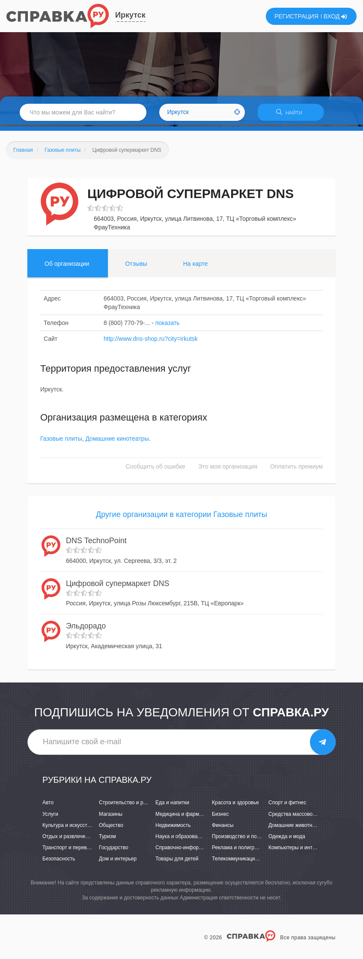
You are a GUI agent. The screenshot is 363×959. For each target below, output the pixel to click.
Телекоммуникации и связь (244, 860)
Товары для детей (176, 860)
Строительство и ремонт (128, 804)
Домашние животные (293, 827)
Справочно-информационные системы (201, 849)
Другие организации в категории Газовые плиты (181, 515)
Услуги (50, 815)
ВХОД (335, 16)
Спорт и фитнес (287, 804)
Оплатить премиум (296, 467)
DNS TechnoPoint (96, 542)
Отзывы (136, 265)
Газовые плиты (61, 439)
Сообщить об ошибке (155, 467)
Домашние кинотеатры (117, 439)
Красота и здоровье (235, 804)
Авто (48, 804)
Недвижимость (173, 827)
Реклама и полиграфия (239, 849)
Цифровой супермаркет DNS (118, 585)
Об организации (67, 265)
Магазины (110, 815)
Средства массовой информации (308, 815)
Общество (111, 827)
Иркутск (130, 15)
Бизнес (220, 815)
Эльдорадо (86, 627)
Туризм (107, 838)
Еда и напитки (172, 804)
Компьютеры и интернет (297, 849)
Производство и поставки (242, 838)
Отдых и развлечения (68, 838)
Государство (113, 849)
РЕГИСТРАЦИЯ (296, 16)
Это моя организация (227, 467)
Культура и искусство (67, 827)
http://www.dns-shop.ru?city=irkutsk (151, 340)
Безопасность (58, 860)
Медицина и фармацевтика (188, 815)
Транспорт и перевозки (69, 849)
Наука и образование (180, 838)
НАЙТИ (294, 113)
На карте (195, 265)
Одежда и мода (286, 838)
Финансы (222, 827)
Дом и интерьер (118, 860)
